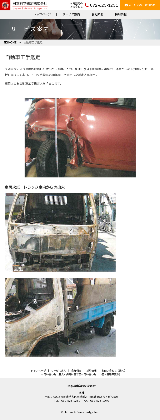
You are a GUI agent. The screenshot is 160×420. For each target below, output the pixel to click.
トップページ (42, 14)
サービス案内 (71, 14)
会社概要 (97, 14)
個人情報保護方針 (111, 374)
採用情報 (121, 14)
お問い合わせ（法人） (114, 370)
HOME (10, 42)
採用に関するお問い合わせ (81, 374)
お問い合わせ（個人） (53, 374)
